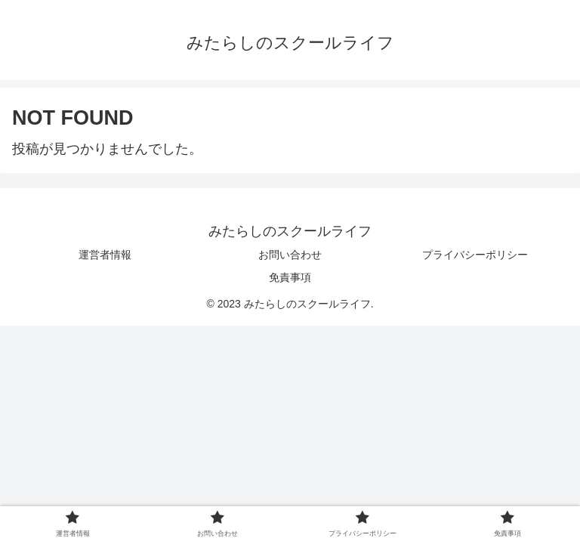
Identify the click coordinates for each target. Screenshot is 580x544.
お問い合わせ (290, 255)
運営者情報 (105, 255)
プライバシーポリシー (475, 255)
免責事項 (290, 277)
